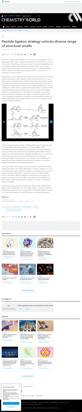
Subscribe (17, 15)
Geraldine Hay (44, 283)
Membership (77, 1)
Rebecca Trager (26, 342)
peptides (36, 207)
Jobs (15, 30)
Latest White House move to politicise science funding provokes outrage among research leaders (27, 336)
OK (11, 403)
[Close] (19, 385)
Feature (4, 276)
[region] (11, 397)
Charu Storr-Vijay (27, 259)
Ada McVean (7, 258)
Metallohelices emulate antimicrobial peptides (44, 278)
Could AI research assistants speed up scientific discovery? (9, 336)
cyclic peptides (16, 207)
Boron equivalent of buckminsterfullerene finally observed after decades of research (45, 363)
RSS (32, 386)
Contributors (26, 386)
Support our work (65, 402)
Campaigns (34, 402)
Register (11, 15)
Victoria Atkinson (27, 368)
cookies (60, 408)
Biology (8, 207)
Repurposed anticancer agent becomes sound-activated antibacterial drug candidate (27, 363)
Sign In (5, 15)
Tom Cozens (6, 49)
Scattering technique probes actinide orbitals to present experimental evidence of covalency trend (10, 363)
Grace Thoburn (26, 283)
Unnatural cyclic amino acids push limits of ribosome (27, 278)
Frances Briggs (44, 342)
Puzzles (25, 30)
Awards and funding (43, 402)
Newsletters (9, 30)
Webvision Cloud (77, 410)
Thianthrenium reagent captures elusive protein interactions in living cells (9, 253)
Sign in (20, 309)
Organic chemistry (26, 207)
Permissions (39, 395)
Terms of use (25, 395)
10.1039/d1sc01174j (28, 201)
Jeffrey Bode (48, 168)
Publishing (66, 1)
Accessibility (32, 395)
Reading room (20, 30)
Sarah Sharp (43, 259)
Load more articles (27, 290)
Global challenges (54, 402)
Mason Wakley (8, 340)
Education (72, 1)
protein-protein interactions (14, 210)
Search (38, 15)
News (3, 37)
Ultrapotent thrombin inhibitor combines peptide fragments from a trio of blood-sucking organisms (27, 253)
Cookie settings (11, 406)
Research (5, 250)
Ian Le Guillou (8, 283)
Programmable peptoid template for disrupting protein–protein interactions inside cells (45, 253)
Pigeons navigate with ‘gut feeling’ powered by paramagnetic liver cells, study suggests (44, 336)
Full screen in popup (3, 105)
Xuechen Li (49, 62)
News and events (25, 402)
